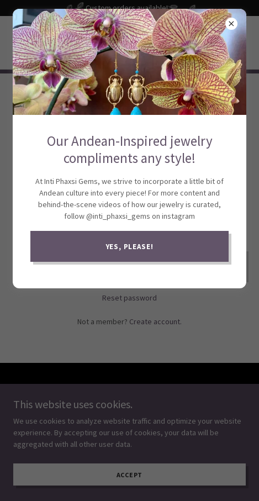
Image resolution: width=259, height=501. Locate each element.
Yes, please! (130, 246)
